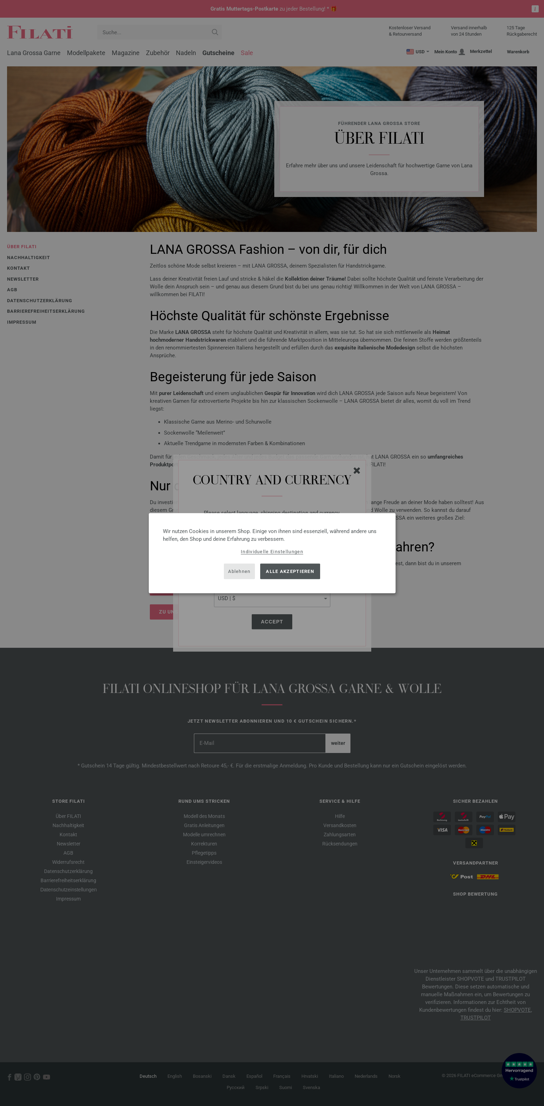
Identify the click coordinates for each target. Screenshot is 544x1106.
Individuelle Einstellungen (272, 551)
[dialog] (272, 553)
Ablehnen (239, 571)
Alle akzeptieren (290, 571)
